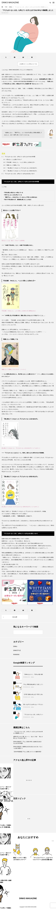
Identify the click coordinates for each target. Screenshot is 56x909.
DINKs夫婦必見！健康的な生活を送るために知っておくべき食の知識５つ (28, 747)
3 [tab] (28, 780)
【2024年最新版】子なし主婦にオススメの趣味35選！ (27, 751)
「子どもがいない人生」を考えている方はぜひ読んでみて (19, 173)
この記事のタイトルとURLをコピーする (28, 64)
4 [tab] (29, 780)
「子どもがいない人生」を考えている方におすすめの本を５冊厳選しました (28, 732)
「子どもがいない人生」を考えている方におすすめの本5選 (19, 156)
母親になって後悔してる (13, 165)
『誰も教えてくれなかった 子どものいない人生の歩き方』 (22, 168)
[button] (42, 79)
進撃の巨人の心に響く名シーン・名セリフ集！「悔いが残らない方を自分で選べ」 (28, 737)
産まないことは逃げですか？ (14, 159)
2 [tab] (26, 780)
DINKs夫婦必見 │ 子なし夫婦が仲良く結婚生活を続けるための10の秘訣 (27, 742)
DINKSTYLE (17, 650)
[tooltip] (42, 79)
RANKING (16, 654)
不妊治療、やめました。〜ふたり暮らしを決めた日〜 (21, 162)
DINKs (15, 646)
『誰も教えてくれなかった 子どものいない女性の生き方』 (22, 170)
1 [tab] (25, 780)
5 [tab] (31, 780)
